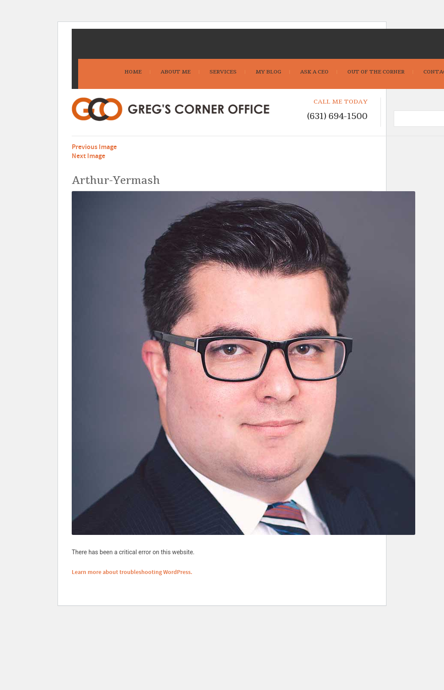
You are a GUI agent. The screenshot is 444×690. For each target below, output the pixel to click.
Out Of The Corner (375, 71)
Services (223, 71)
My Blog (268, 71)
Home (133, 71)
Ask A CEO (314, 71)
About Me (176, 71)
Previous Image (94, 147)
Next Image (88, 156)
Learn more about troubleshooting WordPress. (132, 572)
